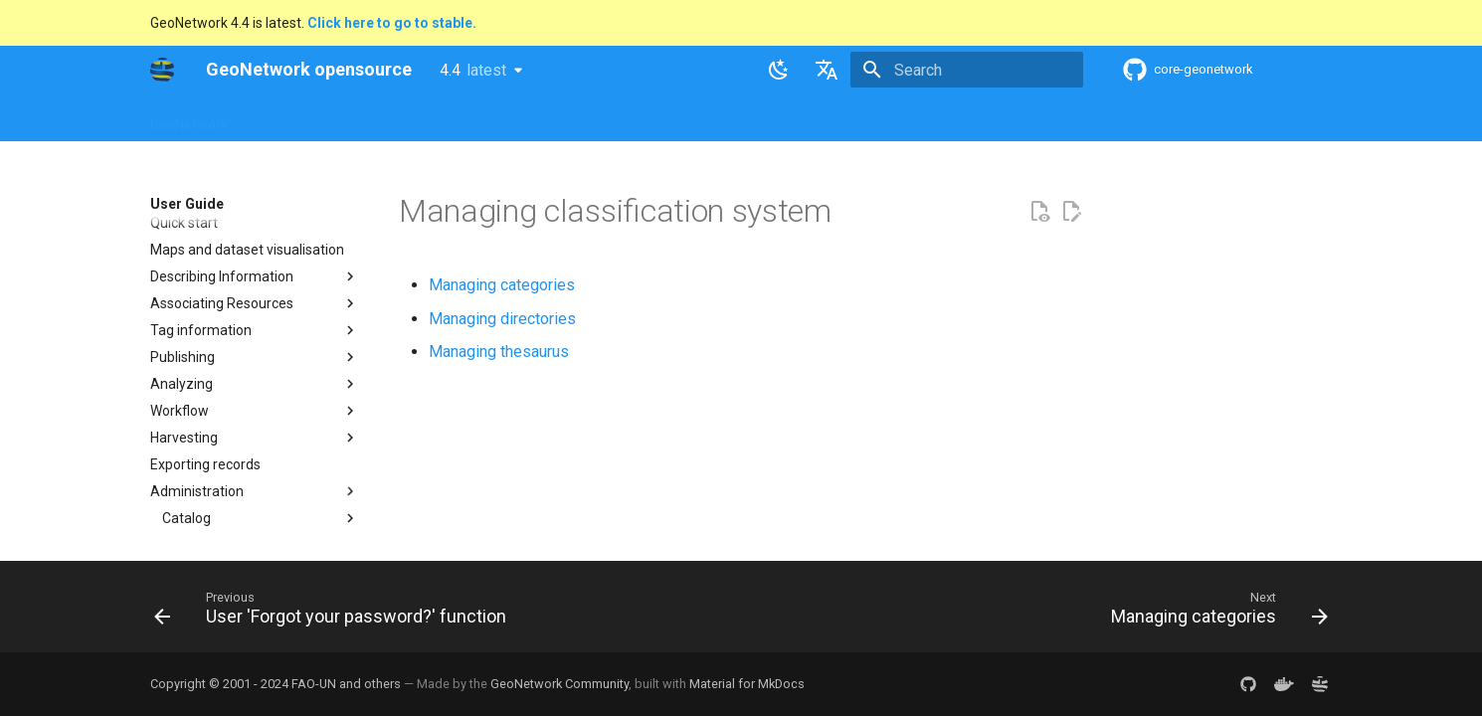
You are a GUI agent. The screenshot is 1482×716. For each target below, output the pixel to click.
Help (348, 118)
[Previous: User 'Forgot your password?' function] (335, 612)
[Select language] (826, 70)
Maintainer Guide (530, 118)
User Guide (420, 118)
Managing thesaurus (499, 351)
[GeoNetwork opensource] (162, 70)
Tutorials (789, 118)
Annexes (868, 118)
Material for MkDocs (747, 683)
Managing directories (502, 318)
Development (695, 118)
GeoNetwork (189, 118)
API (619, 118)
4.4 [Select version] (473, 70)
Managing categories (502, 284)
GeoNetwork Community (559, 683)
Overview (281, 118)
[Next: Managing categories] (1214, 612)
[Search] (966, 70)
